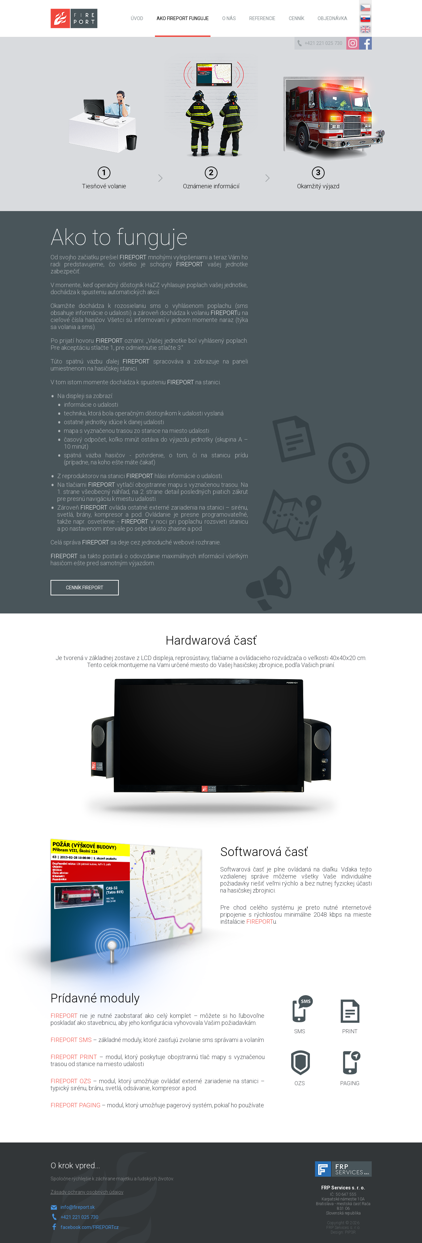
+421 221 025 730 (323, 43)
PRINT (350, 1015)
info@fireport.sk (78, 1207)
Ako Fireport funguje (183, 18)
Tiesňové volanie (113, 122)
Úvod (137, 18)
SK (365, 18)
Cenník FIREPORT (84, 587)
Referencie (262, 18)
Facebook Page (365, 43)
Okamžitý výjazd (326, 122)
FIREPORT (74, 18)
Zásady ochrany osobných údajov (87, 1192)
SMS (299, 1015)
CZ (365, 8)
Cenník (296, 18)
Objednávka (332, 18)
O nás (229, 18)
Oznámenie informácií (214, 122)
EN (365, 29)
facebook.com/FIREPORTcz (88, 1227)
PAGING (350, 1067)
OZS (299, 1067)
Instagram (352, 43)
